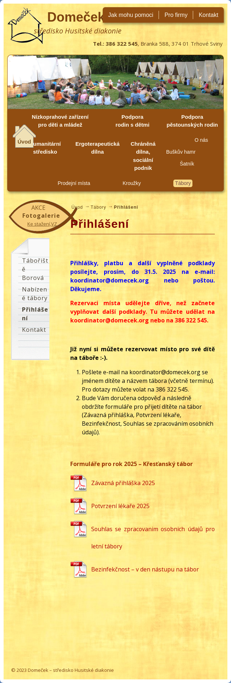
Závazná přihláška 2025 (123, 483)
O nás (201, 140)
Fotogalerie (41, 216)
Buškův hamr (181, 152)
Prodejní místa (74, 183)
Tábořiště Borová (35, 269)
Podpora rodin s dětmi (132, 121)
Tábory (183, 183)
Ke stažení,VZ (42, 224)
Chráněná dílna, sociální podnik (142, 156)
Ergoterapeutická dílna (97, 148)
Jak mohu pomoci (130, 15)
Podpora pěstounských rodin (192, 121)
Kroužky (132, 183)
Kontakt (208, 15)
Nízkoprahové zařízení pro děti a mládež (60, 121)
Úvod (24, 142)
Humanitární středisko (45, 148)
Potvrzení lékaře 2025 (120, 506)
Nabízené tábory (35, 293)
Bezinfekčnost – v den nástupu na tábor (145, 569)
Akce (38, 208)
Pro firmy (175, 15)
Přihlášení (35, 314)
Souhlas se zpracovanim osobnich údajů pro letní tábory (153, 537)
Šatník (187, 164)
